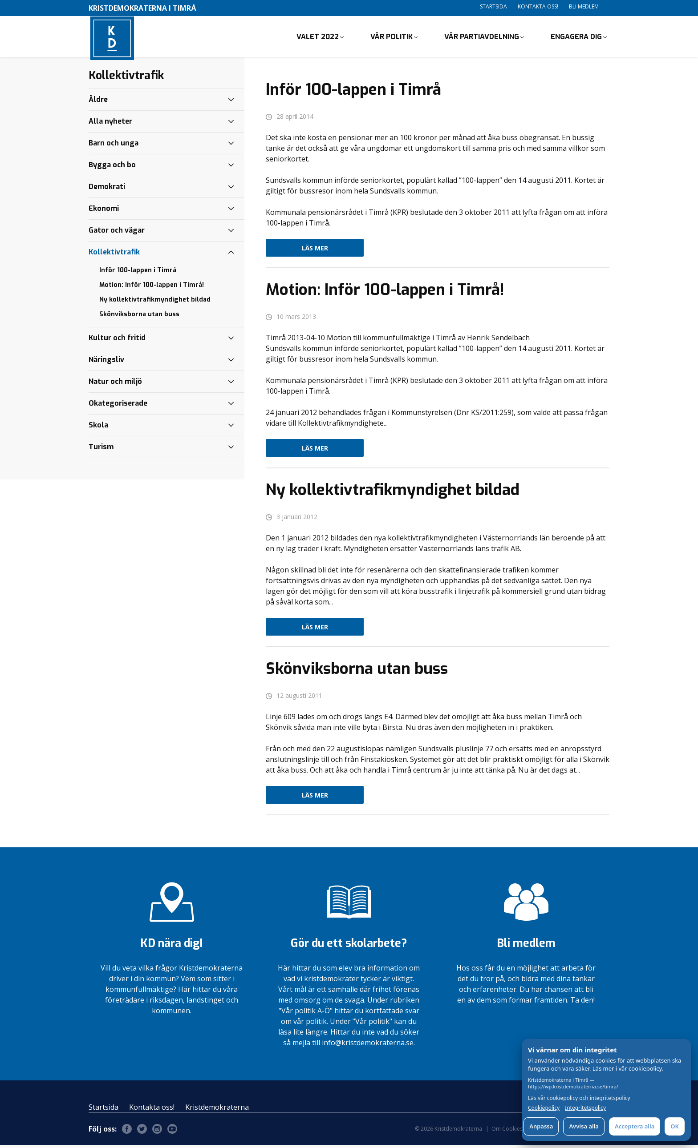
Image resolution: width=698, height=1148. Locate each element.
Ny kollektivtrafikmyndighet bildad (155, 302)
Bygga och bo (112, 168)
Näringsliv (106, 362)
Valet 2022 (317, 38)
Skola (98, 428)
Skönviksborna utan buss (139, 317)
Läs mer (315, 251)
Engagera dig (576, 38)
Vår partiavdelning (481, 38)
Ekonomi (104, 211)
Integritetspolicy (585, 1108)
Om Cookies (507, 1132)
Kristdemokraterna (217, 1110)
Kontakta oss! (538, 6)
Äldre (98, 102)
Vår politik (391, 38)
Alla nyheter (110, 124)
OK (674, 1126)
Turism (101, 450)
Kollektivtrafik (114, 255)
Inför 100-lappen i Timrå (137, 273)
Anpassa (541, 1126)
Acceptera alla (634, 1126)
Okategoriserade (118, 406)
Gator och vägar (117, 233)
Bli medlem (584, 6)
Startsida (493, 6)
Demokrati (107, 189)
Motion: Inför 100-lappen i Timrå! (151, 288)
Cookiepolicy (544, 1108)
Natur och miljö (115, 384)
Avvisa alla (584, 1126)
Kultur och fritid (117, 341)
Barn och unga (113, 146)
